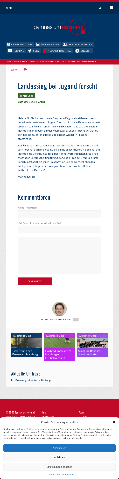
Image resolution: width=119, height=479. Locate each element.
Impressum (67, 474)
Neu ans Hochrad (60, 50)
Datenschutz (54, 474)
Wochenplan (50, 44)
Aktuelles (34, 61)
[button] (114, 422)
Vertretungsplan (80, 44)
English (86, 50)
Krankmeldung (21, 44)
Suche (98, 8)
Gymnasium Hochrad (16, 61)
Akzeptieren (59, 447)
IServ (35, 50)
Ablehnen (59, 457)
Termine (18, 50)
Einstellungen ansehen (60, 466)
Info (76, 319)
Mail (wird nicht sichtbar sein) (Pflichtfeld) (39, 223)
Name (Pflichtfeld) (27, 207)
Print (25, 70)
